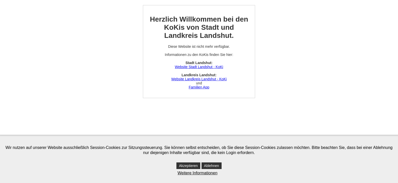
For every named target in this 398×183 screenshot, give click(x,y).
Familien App (199, 87)
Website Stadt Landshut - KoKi (199, 67)
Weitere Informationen (197, 173)
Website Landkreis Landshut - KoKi (199, 79)
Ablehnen (211, 166)
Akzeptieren (188, 166)
